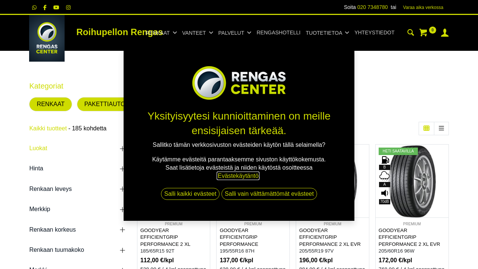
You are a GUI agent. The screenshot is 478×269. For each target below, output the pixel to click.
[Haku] (411, 34)
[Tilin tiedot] (445, 34)
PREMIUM (173, 224)
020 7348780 (372, 7)
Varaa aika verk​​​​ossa (423, 7)
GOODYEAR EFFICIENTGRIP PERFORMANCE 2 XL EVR (330, 237)
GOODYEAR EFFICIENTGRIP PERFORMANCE (239, 237)
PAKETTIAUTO (104, 104)
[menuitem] (278, 33)
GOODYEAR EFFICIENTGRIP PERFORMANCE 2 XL (165, 237)
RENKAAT (51, 104)
